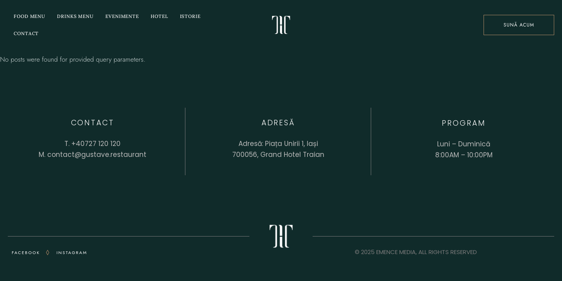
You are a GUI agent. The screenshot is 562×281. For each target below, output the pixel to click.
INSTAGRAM (72, 252)
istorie (190, 16)
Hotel (159, 16)
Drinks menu (75, 16)
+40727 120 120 (96, 143)
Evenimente (122, 16)
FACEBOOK (26, 252)
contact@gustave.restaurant (96, 154)
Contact (26, 33)
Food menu (29, 16)
